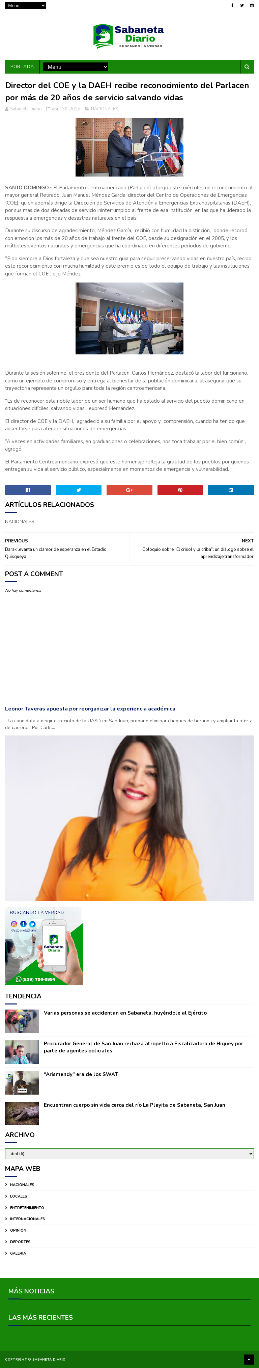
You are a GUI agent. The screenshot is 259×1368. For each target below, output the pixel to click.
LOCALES (18, 1196)
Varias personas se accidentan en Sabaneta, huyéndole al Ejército (125, 1013)
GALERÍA (18, 1253)
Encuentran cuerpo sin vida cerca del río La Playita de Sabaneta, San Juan (134, 1105)
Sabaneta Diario (49, 1359)
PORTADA (22, 66)
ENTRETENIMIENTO (27, 1207)
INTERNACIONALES (27, 1219)
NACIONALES (104, 109)
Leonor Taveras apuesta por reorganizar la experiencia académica (90, 709)
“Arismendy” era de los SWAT (81, 1074)
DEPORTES (20, 1241)
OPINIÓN (18, 1230)
